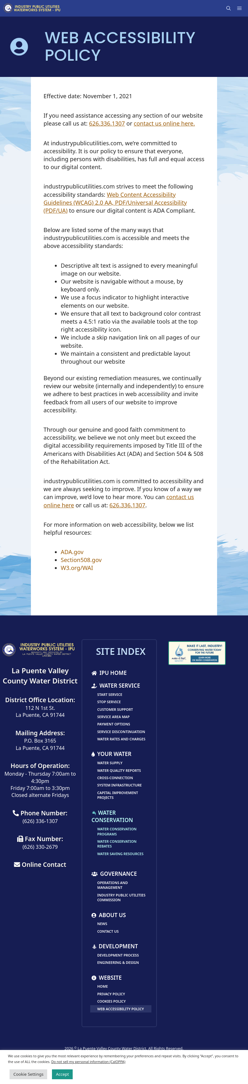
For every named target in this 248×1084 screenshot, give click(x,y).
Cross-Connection (115, 777)
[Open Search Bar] (229, 8)
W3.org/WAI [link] (77, 568)
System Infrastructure (119, 785)
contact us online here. (164, 123)
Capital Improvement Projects (117, 795)
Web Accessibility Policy (120, 1008)
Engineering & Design (118, 962)
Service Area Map (113, 716)
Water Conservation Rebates (116, 843)
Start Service (109, 694)
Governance (114, 873)
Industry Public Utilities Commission (121, 897)
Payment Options (113, 724)
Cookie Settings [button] (28, 1074)
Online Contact (40, 864)
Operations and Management (112, 885)
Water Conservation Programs (116, 831)
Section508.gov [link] (81, 560)
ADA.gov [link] (72, 552)
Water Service (115, 685)
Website (106, 977)
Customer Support (115, 709)
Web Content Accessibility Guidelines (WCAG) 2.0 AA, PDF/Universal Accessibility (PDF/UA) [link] (115, 202)
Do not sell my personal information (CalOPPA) (88, 1062)
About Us (108, 915)
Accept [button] (62, 1074)
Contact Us (108, 931)
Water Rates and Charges (121, 739)
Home (102, 986)
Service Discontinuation (121, 731)
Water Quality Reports (119, 770)
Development (114, 946)
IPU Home (109, 672)
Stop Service (109, 701)
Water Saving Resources (120, 853)
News (102, 923)
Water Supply (109, 762)
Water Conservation (112, 816)
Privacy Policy (111, 993)
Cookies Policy (111, 1001)
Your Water (111, 754)
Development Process (118, 955)
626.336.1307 (107, 123)
